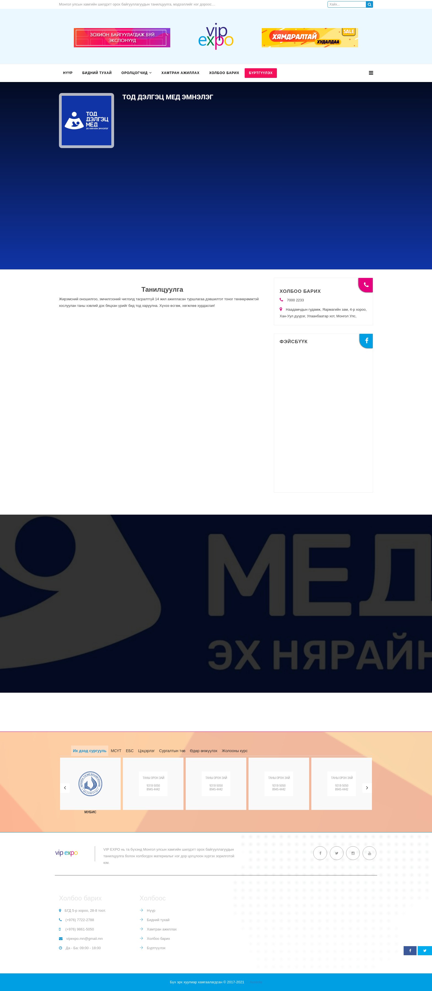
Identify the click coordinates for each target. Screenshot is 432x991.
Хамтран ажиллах (180, 73)
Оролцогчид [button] (134, 73)
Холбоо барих (224, 73)
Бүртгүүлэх (260, 73)
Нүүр (68, 73)
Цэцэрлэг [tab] (146, 751)
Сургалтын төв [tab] (172, 751)
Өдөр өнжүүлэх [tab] (203, 751)
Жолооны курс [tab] (235, 751)
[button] (65, 788)
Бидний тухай (97, 73)
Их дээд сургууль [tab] (89, 751)
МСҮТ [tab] (116, 751)
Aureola (256, 982)
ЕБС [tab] (130, 751)
